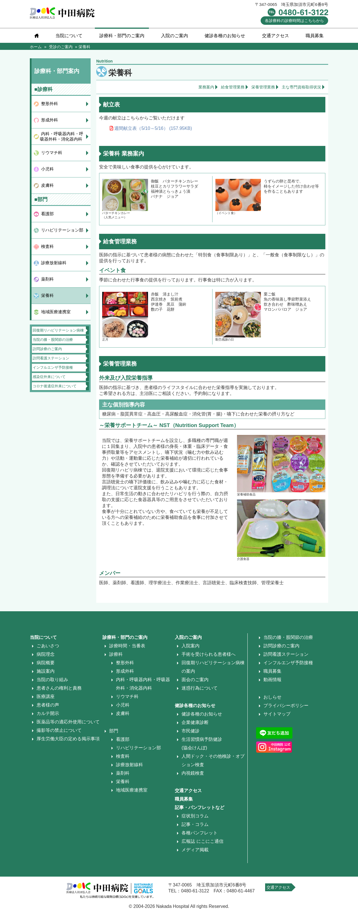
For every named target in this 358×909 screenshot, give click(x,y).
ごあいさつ (48, 645)
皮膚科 (46, 185)
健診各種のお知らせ (225, 35)
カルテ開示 (48, 713)
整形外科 (48, 103)
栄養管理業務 (263, 87)
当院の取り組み (52, 679)
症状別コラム (195, 816)
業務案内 (206, 87)
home (36, 36)
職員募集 (315, 35)
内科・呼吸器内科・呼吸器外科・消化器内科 (61, 136)
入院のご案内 (174, 35)
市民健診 (191, 730)
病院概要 (46, 662)
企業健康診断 (195, 722)
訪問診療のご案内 (47, 349)
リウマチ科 (50, 152)
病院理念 (46, 654)
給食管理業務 (233, 87)
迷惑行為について (200, 688)
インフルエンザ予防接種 (53, 367)
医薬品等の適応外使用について (68, 721)
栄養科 (46, 295)
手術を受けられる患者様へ (209, 654)
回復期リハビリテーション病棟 (58, 330)
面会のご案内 (195, 679)
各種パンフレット (200, 832)
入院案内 (191, 645)
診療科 (116, 654)
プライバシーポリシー (285, 705)
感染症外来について (49, 377)
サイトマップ (276, 714)
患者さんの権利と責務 (59, 688)
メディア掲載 (195, 849)
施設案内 (46, 671)
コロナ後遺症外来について (55, 386)
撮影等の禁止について (59, 730)
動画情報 (272, 679)
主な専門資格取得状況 (301, 87)
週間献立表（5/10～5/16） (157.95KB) (151, 128)
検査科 (46, 246)
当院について (68, 35)
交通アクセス (275, 35)
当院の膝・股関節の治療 (53, 339)
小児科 (46, 168)
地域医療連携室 (55, 311)
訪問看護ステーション (51, 358)
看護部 (46, 213)
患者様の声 (48, 705)
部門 (113, 730)
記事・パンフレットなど (199, 807)
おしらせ (272, 697)
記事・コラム (195, 824)
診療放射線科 (52, 262)
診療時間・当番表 (127, 645)
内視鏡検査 (193, 773)
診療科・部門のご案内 (121, 35)
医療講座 (46, 696)
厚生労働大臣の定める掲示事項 (68, 738)
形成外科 (48, 119)
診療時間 (294, 20)
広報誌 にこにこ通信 (202, 841)
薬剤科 (46, 279)
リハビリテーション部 (61, 230)
